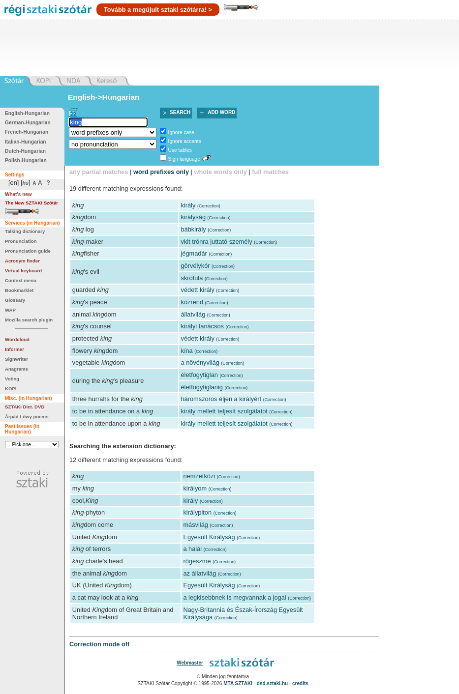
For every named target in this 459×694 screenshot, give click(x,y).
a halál (192, 548)
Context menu (20, 280)
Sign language (184, 159)
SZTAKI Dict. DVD (24, 406)
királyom (195, 488)
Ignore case (181, 132)
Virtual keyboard (23, 270)
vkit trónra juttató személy (216, 241)
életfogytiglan (199, 374)
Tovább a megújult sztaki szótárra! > (158, 9)
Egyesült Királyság (209, 537)
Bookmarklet (19, 290)
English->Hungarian (104, 97)
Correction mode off (99, 644)
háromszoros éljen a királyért (221, 399)
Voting (12, 378)
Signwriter (16, 359)
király (188, 205)
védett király (197, 289)
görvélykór (195, 265)
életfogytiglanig (202, 387)
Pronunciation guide (28, 251)
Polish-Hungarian (26, 160)
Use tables (180, 150)
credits (300, 683)
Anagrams (16, 369)
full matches (270, 171)
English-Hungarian (27, 113)
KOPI (10, 388)
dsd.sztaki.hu (272, 683)
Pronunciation (21, 241)
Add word (221, 112)
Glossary (15, 300)
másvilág (195, 524)
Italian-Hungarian (25, 142)
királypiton (197, 512)
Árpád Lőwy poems (27, 416)
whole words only (220, 171)
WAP (10, 310)
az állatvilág (199, 573)
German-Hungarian (28, 122)
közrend (192, 302)
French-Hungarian (26, 132)
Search (180, 112)
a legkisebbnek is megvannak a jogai (234, 597)
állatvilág (193, 314)
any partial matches (98, 171)
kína (187, 350)
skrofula (192, 278)
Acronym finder (22, 260)
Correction (209, 205)
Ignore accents (184, 141)
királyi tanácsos (202, 326)
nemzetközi (199, 476)
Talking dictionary (25, 231)
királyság (193, 217)
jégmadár (194, 253)
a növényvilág (200, 362)
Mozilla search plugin (29, 319)
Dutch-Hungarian (25, 151)
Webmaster (190, 662)
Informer (14, 349)
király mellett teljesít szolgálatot (224, 411)
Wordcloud (17, 339)
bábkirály (193, 229)
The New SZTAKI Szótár (31, 202)
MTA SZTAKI (237, 683)
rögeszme (197, 561)
